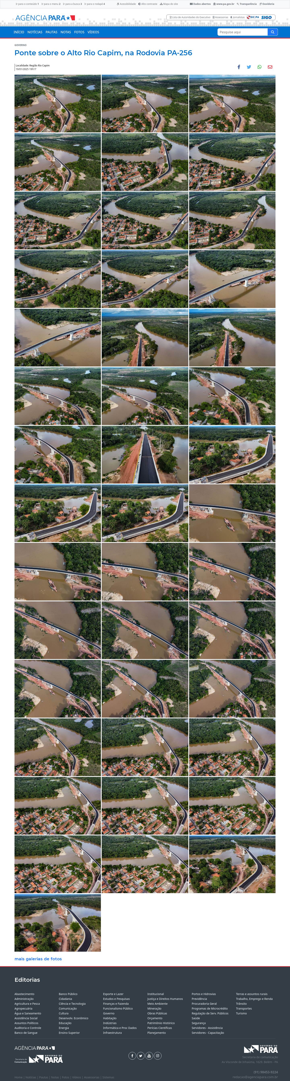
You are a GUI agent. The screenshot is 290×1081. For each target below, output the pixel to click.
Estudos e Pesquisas (116, 999)
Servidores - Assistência (207, 1028)
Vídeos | (78, 1077)
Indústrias (109, 1023)
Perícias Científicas (159, 1028)
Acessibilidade (126, 4)
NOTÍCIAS (34, 32)
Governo (108, 1013)
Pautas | (45, 1077)
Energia (64, 1028)
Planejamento (156, 1033)
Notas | (56, 1077)
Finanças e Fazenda (116, 1004)
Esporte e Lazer (113, 994)
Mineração (154, 1008)
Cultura (63, 1013)
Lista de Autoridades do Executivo (190, 17)
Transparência (247, 4)
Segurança (199, 1023)
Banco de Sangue (25, 1033)
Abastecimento (24, 994)
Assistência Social (25, 1018)
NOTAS (66, 32)
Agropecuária (23, 1008)
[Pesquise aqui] (273, 32)
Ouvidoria (266, 4)
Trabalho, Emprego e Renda (254, 999)
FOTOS (79, 32)
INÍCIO (19, 32)
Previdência (199, 999)
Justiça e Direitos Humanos (165, 999)
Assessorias (220, 17)
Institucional (155, 994)
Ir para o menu (50, 4)
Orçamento (154, 1018)
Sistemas (108, 1077)
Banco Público (68, 994)
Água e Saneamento (27, 1013)
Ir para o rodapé (94, 4)
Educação (65, 1023)
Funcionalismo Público (118, 1008)
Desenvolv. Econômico (73, 1018)
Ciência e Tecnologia (72, 1004)
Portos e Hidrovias (204, 994)
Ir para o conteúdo (27, 4)
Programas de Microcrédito (210, 1008)
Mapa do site (169, 4)
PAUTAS (51, 32)
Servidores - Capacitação (208, 1033)
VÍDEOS (93, 32)
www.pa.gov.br (223, 4)
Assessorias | (93, 1077)
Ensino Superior (69, 1033)
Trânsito (241, 1004)
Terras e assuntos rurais (251, 994)
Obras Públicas (157, 1013)
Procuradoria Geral (204, 1004)
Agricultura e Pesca (27, 1004)
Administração (24, 999)
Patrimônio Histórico (161, 1023)
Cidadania (65, 999)
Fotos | (67, 1077)
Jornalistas (237, 17)
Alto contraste (147, 4)
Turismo (241, 1013)
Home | (20, 1077)
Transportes (244, 1008)
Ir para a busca (72, 4)
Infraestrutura (112, 1033)
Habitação (109, 1018)
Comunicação (68, 1008)
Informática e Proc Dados (120, 1028)
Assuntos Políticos (26, 1023)
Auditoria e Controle (27, 1028)
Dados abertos (200, 4)
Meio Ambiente (157, 1004)
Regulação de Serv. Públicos (210, 1013)
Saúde (196, 1018)
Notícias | (32, 1077)
